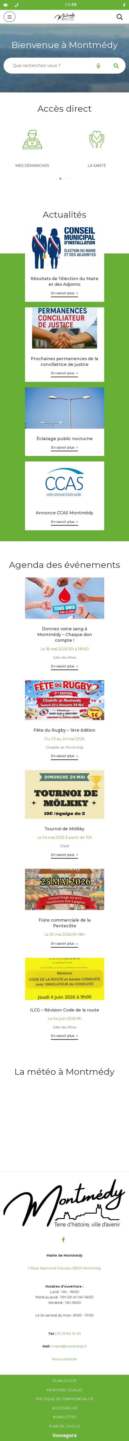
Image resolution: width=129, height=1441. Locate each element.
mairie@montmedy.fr (69, 1346)
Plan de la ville (64, 1426)
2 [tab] (64, 179)
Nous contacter (64, 1359)
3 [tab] (69, 179)
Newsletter (64, 1417)
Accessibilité (64, 1408)
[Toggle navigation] (9, 17)
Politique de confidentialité (64, 1399)
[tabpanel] (32, 147)
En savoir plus (62, 293)
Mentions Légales (64, 1390)
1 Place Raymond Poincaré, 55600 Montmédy (64, 1268)
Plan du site (65, 1381)
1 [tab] (60, 179)
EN (68, 5)
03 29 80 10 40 (68, 1334)
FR (74, 5)
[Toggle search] (119, 17)
